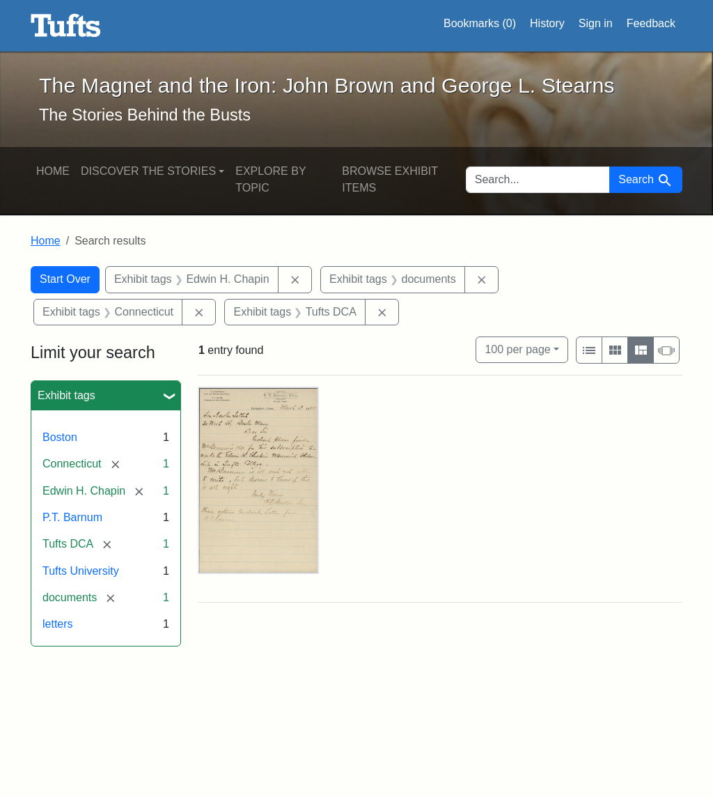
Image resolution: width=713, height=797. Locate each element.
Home (53, 171)
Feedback (651, 23)
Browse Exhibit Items (390, 179)
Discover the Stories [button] (148, 171)
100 (517, 348)
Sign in (596, 23)
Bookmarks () (480, 23)
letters (57, 624)
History (547, 23)
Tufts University (80, 571)
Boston (59, 437)
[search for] (538, 180)
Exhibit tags (66, 395)
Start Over (65, 279)
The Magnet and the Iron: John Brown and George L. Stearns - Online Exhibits (66, 26)
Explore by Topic (270, 179)
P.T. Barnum (72, 517)
